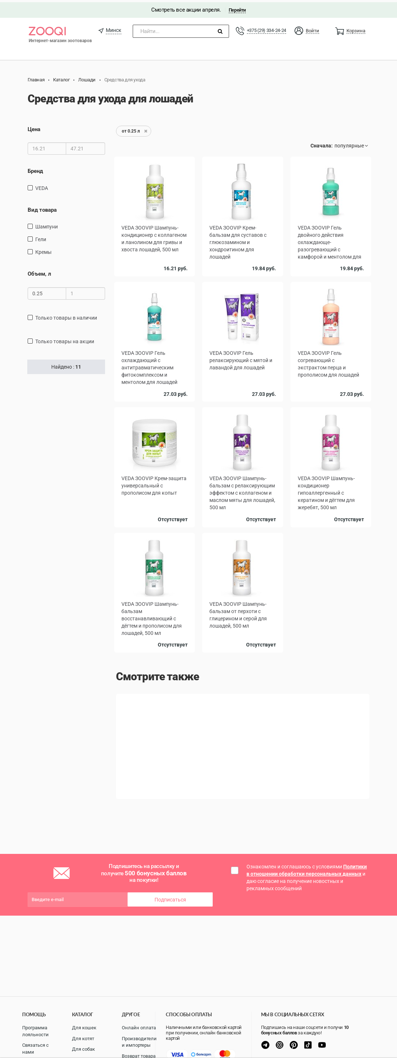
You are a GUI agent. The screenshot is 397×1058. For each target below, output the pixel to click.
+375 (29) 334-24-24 (266, 28)
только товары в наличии (66, 315)
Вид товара (42, 207)
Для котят (83, 1038)
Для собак (83, 1049)
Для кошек (84, 1027)
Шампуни (46, 224)
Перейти (237, 8)
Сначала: (321, 143)
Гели (40, 237)
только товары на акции (64, 339)
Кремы (43, 250)
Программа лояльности (35, 1031)
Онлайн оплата (139, 1027)
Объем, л (39, 271)
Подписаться (170, 897)
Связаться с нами (35, 1048)
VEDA (41, 186)
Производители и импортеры (139, 1042)
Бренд (35, 169)
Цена (34, 127)
